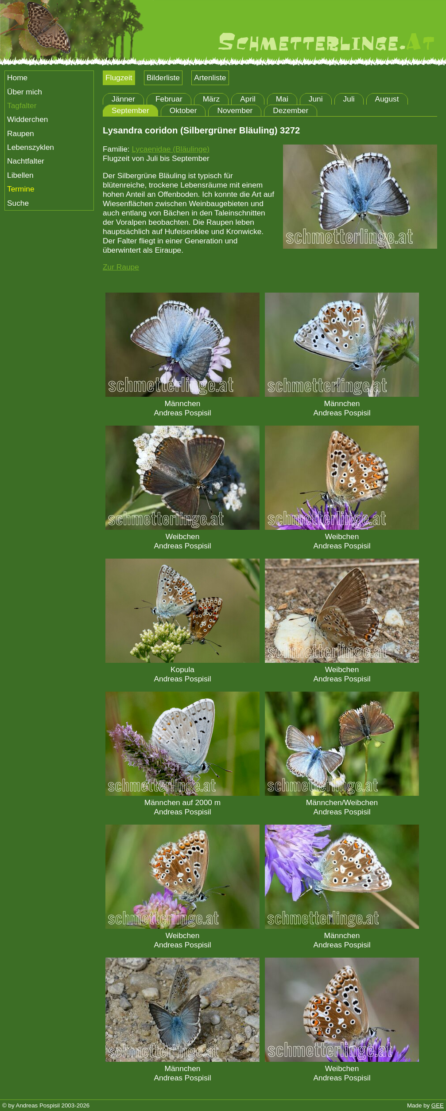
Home (17, 77)
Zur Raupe (121, 266)
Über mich (24, 91)
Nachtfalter (25, 160)
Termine (21, 188)
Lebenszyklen (30, 147)
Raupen (20, 133)
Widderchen (27, 119)
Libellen (20, 175)
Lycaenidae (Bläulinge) (170, 149)
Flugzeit (118, 77)
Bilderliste (163, 77)
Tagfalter (21, 105)
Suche (18, 203)
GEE (437, 1105)
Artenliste (210, 77)
